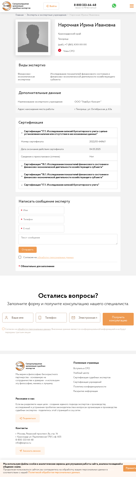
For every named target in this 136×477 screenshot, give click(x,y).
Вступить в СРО (81, 368)
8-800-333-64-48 (24, 440)
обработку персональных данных (55, 257)
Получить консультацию (118, 319)
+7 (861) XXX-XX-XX (72, 44)
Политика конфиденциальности (89, 386)
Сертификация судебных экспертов (91, 377)
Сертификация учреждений (87, 382)
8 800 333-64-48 (85, 5)
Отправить (27, 249)
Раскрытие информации (85, 391)
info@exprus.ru (23, 443)
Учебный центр (81, 373)
